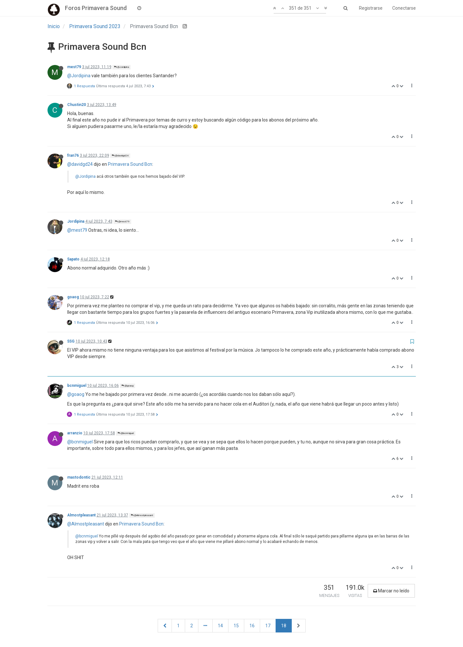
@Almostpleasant (142, 515)
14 (220, 625)
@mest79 (122, 221)
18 (283, 625)
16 (252, 625)
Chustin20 (76, 104)
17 (267, 625)
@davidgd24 (120, 155)
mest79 (74, 67)
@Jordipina (121, 67)
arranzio (74, 433)
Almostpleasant (81, 515)
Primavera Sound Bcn (130, 164)
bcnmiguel (76, 385)
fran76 (73, 155)
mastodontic (78, 477)
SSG (71, 341)
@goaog (127, 385)
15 (236, 625)
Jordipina (75, 221)
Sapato (73, 259)
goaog (73, 297)
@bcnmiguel (126, 433)
